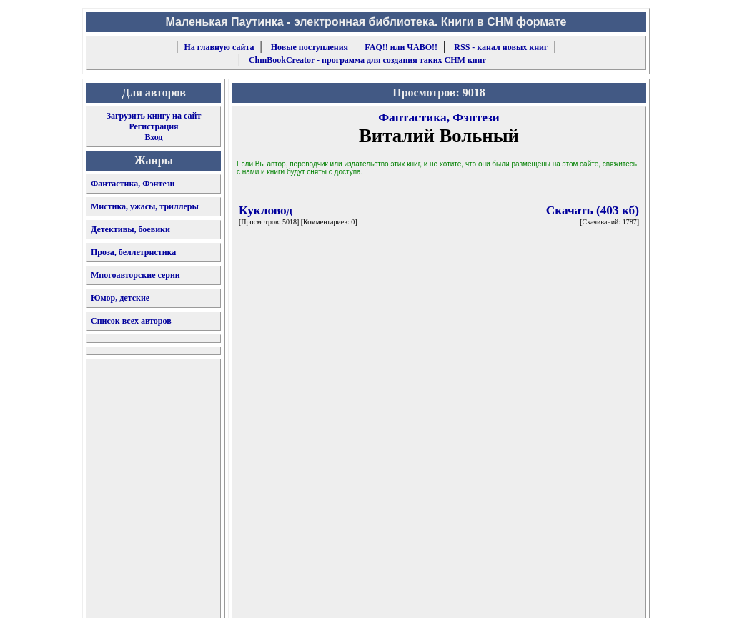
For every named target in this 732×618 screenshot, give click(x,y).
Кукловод (265, 210)
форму (527, 596)
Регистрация (153, 126)
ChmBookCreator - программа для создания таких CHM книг (367, 60)
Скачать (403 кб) (592, 210)
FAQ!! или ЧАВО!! (401, 47)
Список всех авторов (131, 321)
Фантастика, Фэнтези (133, 184)
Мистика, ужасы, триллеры (145, 206)
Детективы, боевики (130, 229)
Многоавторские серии (135, 275)
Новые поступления (309, 47)
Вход (153, 137)
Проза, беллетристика (133, 252)
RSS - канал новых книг (501, 47)
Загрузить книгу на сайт (154, 116)
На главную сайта (219, 47)
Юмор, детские (120, 298)
